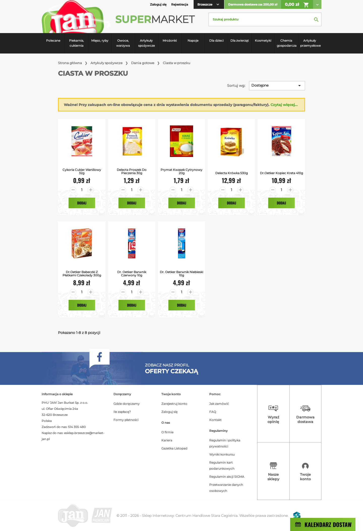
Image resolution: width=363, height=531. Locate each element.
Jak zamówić (219, 404)
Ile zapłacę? (122, 412)
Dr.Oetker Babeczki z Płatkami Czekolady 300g (82, 273)
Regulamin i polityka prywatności (224, 443)
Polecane (53, 40)
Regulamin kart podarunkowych (221, 465)
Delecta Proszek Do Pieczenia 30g (131, 171)
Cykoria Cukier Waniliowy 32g (82, 171)
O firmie (167, 432)
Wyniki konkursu (222, 454)
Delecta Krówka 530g (231, 173)
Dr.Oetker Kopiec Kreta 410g (281, 173)
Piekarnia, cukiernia (76, 43)
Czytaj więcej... (284, 104)
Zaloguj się (169, 412)
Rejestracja (179, 4)
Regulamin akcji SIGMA (226, 477)
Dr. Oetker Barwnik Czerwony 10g (131, 273)
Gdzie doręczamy (126, 404)
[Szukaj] (264, 19)
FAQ (212, 412)
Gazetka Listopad (174, 448)
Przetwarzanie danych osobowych (226, 488)
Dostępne (276, 86)
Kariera (166, 440)
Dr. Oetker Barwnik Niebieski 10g (181, 273)
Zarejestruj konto (174, 404)
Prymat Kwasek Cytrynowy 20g (181, 171)
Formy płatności (125, 420)
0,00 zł (297, 5)
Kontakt (215, 420)
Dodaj (81, 202)
